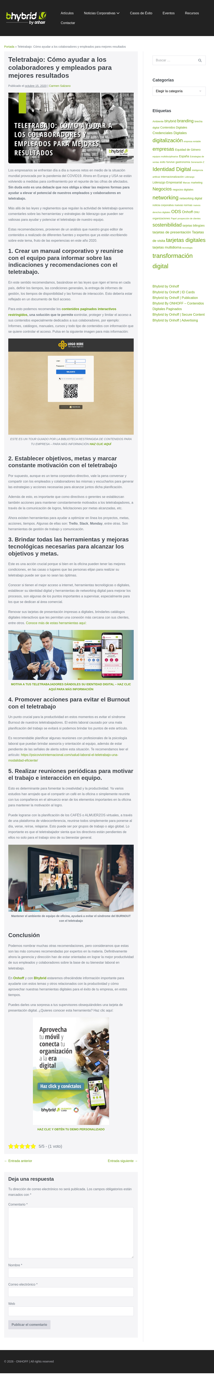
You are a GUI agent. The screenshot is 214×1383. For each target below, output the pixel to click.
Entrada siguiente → (123, 1161)
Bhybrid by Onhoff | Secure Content (179, 314)
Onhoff (18, 978)
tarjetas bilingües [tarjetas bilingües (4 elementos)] (193, 225)
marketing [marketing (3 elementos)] (196, 182)
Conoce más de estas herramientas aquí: (56, 623)
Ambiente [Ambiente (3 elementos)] (158, 121)
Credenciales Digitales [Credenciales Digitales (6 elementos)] (170, 133)
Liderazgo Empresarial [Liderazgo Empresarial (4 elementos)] (167, 182)
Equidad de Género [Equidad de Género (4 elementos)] (188, 149)
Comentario (18, 1204)
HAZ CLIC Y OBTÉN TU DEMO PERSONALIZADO (71, 1129)
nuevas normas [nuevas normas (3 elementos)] (183, 205)
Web (11, 1303)
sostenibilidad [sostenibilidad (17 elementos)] (167, 225)
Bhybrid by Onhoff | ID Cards (174, 292)
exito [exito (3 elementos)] (163, 162)
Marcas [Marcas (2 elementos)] (186, 182)
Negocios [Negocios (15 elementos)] (162, 189)
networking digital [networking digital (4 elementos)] (190, 198)
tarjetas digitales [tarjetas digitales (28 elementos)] (186, 240)
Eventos (169, 13)
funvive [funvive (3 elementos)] (170, 162)
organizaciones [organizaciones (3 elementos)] (161, 218)
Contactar (68, 23)
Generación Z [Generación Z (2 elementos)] (197, 162)
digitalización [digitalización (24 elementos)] (168, 140)
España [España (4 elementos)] (184, 156)
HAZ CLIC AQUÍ (100, 444)
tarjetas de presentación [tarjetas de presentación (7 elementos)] (172, 232)
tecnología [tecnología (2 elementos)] (187, 247)
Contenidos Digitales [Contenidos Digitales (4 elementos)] (173, 127)
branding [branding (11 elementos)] (185, 121)
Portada (9, 46)
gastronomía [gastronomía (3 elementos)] (183, 162)
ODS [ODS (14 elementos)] (176, 211)
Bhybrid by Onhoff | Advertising (175, 320)
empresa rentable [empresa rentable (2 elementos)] (192, 141)
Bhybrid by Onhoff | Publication (175, 298)
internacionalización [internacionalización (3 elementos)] (172, 176)
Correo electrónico (22, 1284)
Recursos (192, 13)
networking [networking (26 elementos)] (165, 197)
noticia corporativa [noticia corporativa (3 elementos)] (163, 205)
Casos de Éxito (141, 13)
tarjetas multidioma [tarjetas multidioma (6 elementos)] (167, 247)
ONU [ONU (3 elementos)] (197, 212)
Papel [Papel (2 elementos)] (174, 218)
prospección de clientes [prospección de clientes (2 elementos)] (189, 218)
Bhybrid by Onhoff (166, 286)
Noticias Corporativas (102, 13)
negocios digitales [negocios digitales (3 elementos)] (183, 189)
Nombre (15, 1265)
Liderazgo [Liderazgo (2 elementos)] (190, 177)
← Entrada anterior (18, 1161)
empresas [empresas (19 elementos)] (163, 149)
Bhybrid (40, 978)
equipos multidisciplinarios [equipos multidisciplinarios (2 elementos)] (165, 156)
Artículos (67, 13)
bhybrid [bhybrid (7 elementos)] (170, 121)
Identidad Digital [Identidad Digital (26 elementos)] (172, 169)
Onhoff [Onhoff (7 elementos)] (187, 212)
